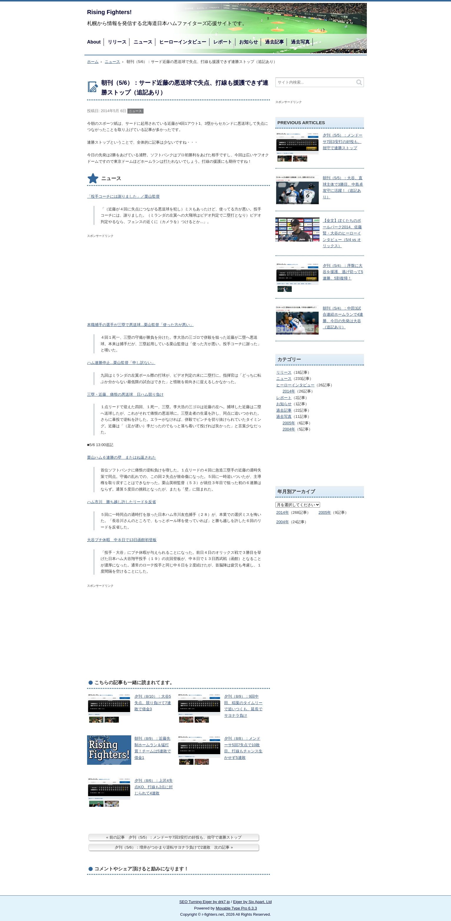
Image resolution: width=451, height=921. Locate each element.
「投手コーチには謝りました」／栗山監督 (123, 196)
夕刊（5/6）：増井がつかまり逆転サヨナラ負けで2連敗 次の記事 (172, 847)
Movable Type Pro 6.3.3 (236, 908)
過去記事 (274, 41)
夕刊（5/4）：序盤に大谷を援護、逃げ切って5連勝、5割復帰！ (343, 271)
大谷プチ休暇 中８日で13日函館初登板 (122, 540)
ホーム (93, 61)
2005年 (289, 423)
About (94, 41)
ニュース (143, 41)
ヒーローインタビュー (182, 41)
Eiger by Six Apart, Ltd (252, 902)
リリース (117, 41)
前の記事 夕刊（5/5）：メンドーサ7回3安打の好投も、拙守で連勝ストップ (175, 837)
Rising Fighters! (109, 12)
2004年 (289, 429)
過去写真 (300, 41)
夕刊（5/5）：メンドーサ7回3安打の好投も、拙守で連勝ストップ (342, 141)
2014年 (289, 391)
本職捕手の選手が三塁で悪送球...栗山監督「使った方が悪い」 (140, 324)
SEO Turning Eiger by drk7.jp (204, 902)
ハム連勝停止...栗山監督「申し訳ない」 (121, 362)
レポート (222, 41)
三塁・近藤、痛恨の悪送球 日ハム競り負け (125, 394)
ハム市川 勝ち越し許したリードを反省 (121, 502)
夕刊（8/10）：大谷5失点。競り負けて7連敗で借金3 (152, 702)
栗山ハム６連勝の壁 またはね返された (121, 457)
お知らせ (248, 41)
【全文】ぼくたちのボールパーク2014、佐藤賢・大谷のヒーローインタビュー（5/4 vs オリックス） (342, 233)
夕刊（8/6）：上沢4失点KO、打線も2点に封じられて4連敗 (153, 786)
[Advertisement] (131, 276)
